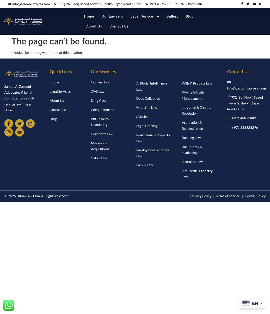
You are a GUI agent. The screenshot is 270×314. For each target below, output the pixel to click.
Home (89, 16)
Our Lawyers (112, 16)
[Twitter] (247, 4)
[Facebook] (242, 4)
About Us (94, 26)
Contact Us (119, 26)
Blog (190, 16)
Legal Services (143, 16)
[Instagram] (260, 4)
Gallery (172, 16)
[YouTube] (254, 4)
